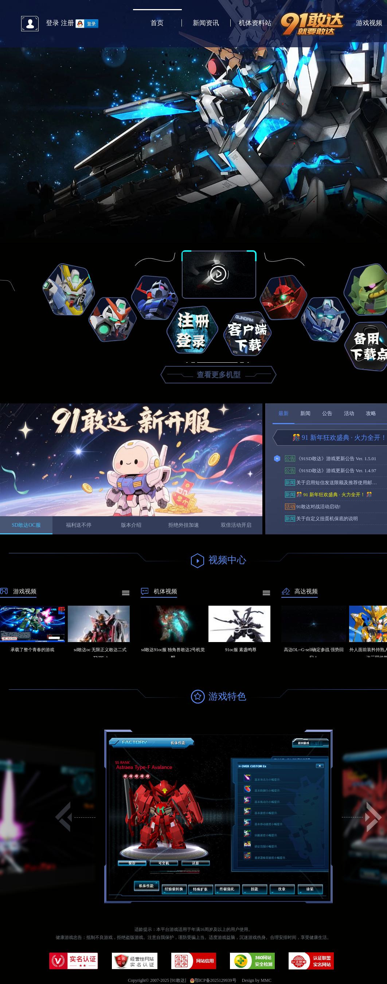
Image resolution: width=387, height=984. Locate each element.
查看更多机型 (219, 375)
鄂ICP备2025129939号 (213, 980)
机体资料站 (255, 23)
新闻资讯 (206, 23)
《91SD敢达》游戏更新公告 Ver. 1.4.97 (330, 470)
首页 (157, 23)
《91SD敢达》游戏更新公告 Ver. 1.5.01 (330, 458)
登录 (52, 23)
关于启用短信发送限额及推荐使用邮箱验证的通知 (333, 482)
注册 (67, 23)
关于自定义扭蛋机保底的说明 (321, 518)
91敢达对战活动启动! (313, 506)
